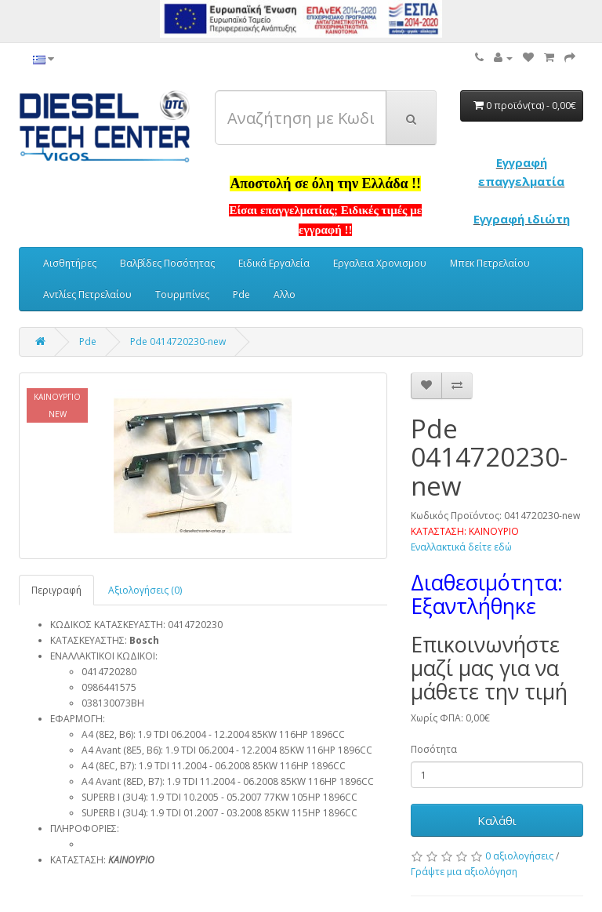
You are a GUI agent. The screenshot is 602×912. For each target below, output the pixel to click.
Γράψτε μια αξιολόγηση (464, 871)
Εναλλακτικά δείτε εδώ (461, 547)
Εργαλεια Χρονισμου (379, 263)
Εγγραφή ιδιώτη (521, 219)
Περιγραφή (56, 590)
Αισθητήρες (69, 263)
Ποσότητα (434, 749)
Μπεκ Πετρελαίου (490, 263)
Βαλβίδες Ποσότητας (167, 263)
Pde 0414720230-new (178, 341)
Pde (241, 294)
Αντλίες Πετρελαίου (87, 294)
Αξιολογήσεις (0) (145, 590)
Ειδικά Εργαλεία (274, 263)
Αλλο (285, 294)
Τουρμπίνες (182, 294)
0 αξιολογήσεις (519, 856)
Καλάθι (497, 820)
